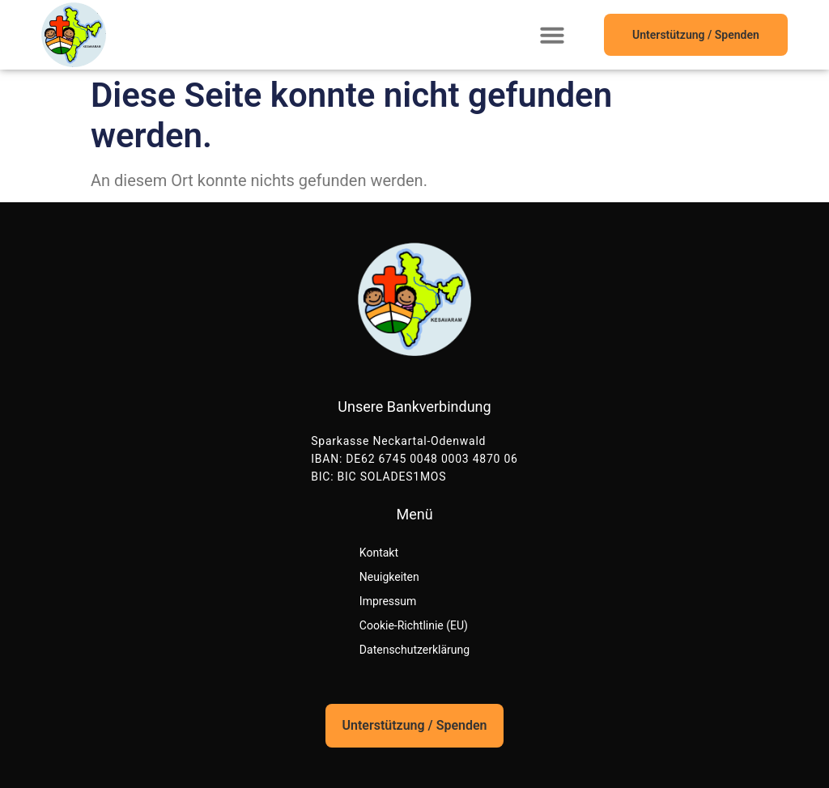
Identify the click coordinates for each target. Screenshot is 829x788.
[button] (552, 34)
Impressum (387, 601)
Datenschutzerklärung (414, 649)
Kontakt (378, 552)
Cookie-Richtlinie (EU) (413, 625)
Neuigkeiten (389, 576)
